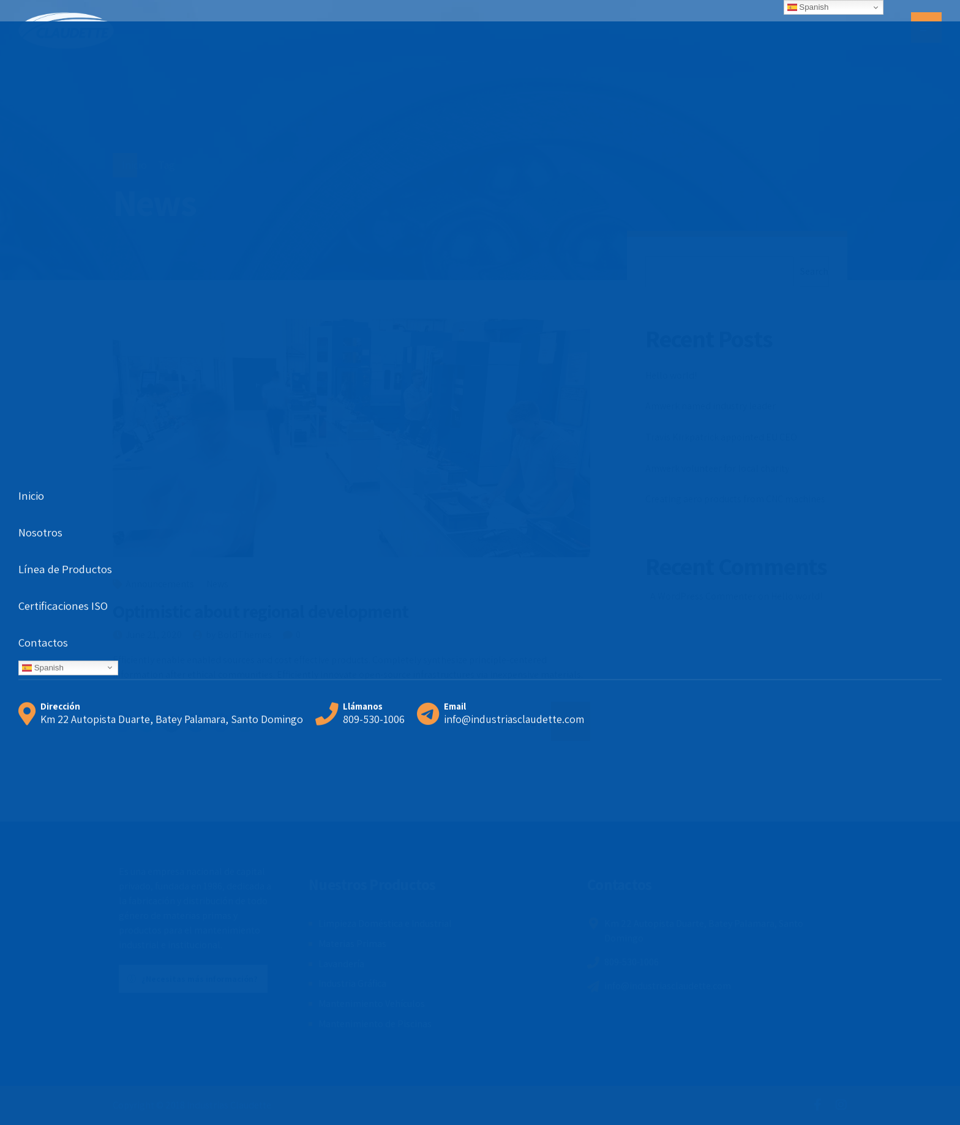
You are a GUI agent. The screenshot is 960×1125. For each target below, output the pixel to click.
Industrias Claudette (229, 1105)
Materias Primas (352, 943)
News (217, 583)
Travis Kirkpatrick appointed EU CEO (721, 437)
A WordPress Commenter (703, 596)
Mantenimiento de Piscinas (375, 1023)
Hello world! (671, 375)
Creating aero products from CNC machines (735, 498)
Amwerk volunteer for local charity (717, 468)
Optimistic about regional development (260, 611)
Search (814, 271)
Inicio (134, 165)
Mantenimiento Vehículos (371, 1003)
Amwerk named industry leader (710, 405)
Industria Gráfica (352, 983)
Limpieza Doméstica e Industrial (385, 923)
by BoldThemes (239, 634)
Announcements (160, 583)
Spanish (808, 7)
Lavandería (341, 963)
